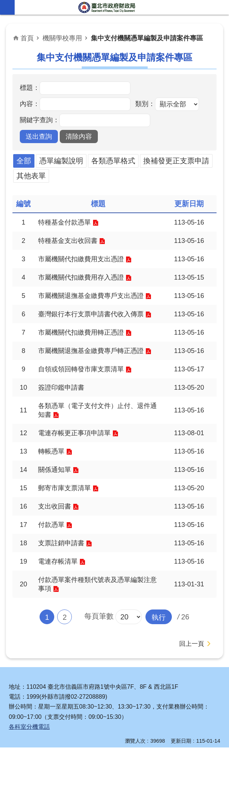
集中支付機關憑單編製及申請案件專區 (147, 38)
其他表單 (31, 176)
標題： (30, 87)
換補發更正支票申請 (176, 161)
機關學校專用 (62, 38)
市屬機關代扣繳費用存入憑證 (85, 281)
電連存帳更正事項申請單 (78, 472)
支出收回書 (56, 550)
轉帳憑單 (52, 491)
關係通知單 (56, 511)
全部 (23, 161)
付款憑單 (52, 569)
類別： (145, 104)
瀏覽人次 (135, 790)
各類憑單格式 (113, 161)
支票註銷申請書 (63, 589)
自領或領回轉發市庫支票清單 (85, 404)
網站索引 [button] (7, 7)
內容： (30, 104)
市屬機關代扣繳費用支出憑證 (85, 262)
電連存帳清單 (60, 608)
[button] (39, 136)
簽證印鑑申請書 (63, 423)
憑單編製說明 (61, 161)
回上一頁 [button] (191, 693)
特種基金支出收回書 (71, 242)
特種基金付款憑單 (67, 223)
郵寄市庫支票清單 (67, 530)
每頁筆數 (98, 666)
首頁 (27, 38)
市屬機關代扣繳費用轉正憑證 (85, 356)
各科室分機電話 (29, 776)
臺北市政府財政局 (107, 7)
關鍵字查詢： (39, 120)
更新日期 (181, 790)
